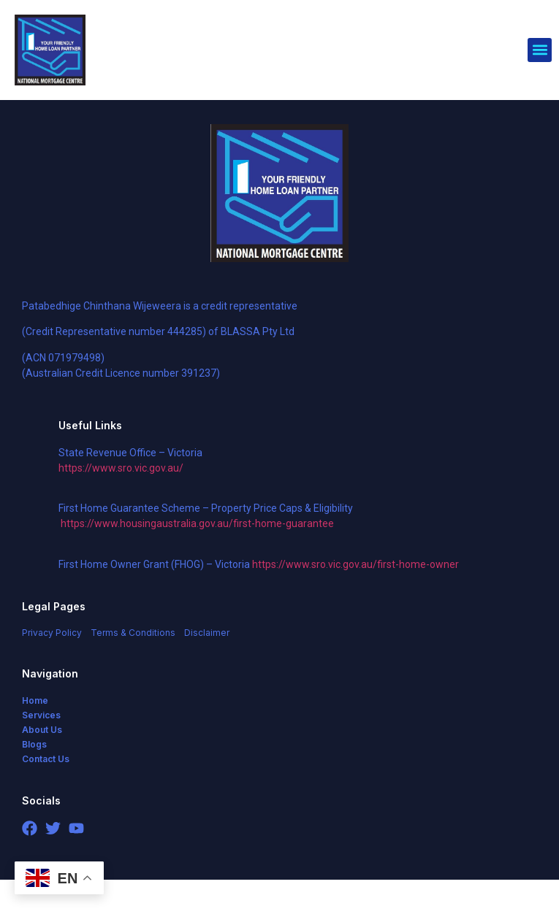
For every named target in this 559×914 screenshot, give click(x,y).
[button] (540, 50)
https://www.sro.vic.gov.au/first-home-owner (355, 598)
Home (35, 734)
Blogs (34, 778)
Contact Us (45, 793)
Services (41, 749)
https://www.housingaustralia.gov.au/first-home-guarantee (197, 558)
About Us (42, 764)
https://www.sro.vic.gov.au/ (120, 502)
